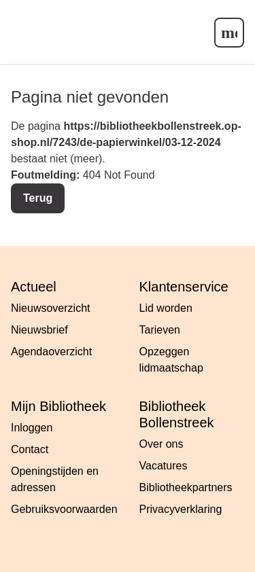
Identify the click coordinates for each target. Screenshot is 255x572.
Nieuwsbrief (39, 330)
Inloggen (31, 427)
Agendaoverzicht (51, 351)
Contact (29, 449)
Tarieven (159, 330)
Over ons (161, 444)
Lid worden (165, 308)
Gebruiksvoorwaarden (64, 509)
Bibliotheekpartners (186, 487)
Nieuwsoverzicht (50, 308)
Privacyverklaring (180, 509)
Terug (37, 198)
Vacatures (163, 465)
